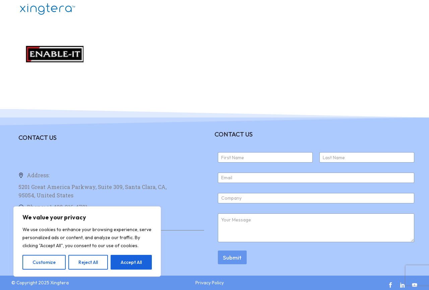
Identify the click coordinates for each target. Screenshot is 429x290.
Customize (44, 262)
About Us (328, 9)
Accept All (131, 262)
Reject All (88, 262)
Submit (232, 257)
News (396, 9)
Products (290, 9)
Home (256, 9)
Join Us (365, 9)
